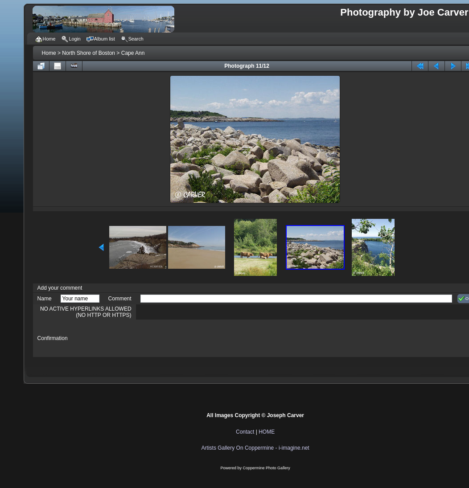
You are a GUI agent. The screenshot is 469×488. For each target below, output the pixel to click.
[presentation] (208, 338)
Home (49, 53)
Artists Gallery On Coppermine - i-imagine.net (255, 448)
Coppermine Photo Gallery (266, 468)
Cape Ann (133, 53)
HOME (267, 432)
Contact (245, 432)
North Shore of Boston (88, 53)
